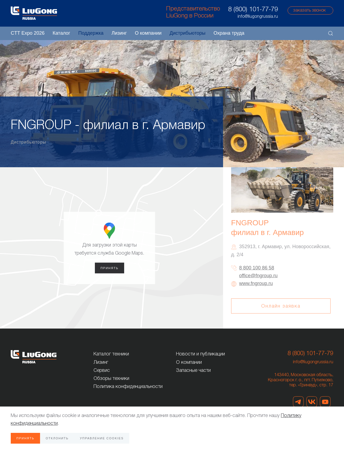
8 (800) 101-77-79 (253, 10)
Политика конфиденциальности (128, 386)
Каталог (61, 33)
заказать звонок (309, 10)
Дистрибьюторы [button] (187, 33)
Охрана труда (228, 33)
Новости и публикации (200, 354)
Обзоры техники (111, 378)
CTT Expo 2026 (28, 33)
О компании (189, 362)
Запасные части (193, 370)
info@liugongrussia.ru (313, 362)
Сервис (102, 370)
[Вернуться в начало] (34, 13)
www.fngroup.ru (256, 283)
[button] (330, 33)
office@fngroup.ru (258, 275)
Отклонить (57, 438)
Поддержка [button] (90, 33)
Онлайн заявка (280, 306)
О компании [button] (148, 33)
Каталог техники (111, 354)
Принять (110, 268)
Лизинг (119, 33)
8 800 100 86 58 (256, 267)
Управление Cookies (102, 438)
